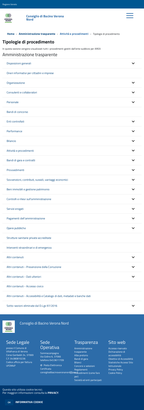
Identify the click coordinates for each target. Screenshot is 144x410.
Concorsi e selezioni (84, 366)
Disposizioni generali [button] (19, 63)
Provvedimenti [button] (15, 170)
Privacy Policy (115, 369)
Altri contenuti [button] (15, 257)
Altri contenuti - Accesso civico (25, 286)
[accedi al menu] (130, 17)
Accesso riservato (117, 348)
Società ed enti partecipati (88, 380)
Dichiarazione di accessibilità (116, 353)
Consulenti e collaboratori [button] (22, 92)
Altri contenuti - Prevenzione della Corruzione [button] (34, 267)
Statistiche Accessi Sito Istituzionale (120, 364)
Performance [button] (14, 131)
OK (9, 402)
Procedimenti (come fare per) (87, 374)
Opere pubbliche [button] (16, 228)
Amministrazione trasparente (37, 34)
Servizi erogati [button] (15, 209)
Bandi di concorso (17, 112)
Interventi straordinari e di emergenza (29, 248)
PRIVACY (53, 393)
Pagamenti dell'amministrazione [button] (26, 218)
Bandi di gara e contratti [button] (21, 160)
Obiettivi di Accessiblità (120, 359)
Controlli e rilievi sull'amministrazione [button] (29, 199)
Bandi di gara (81, 359)
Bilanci (77, 362)
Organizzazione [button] (16, 83)
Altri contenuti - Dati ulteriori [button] (24, 277)
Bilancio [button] (11, 141)
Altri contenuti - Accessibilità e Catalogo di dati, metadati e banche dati (49, 296)
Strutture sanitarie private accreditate (29, 238)
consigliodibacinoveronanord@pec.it (59, 372)
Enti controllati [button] (15, 121)
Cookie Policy (115, 373)
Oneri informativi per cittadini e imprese (30, 73)
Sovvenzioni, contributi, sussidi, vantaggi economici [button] (37, 180)
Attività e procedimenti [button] (20, 151)
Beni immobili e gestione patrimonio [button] (28, 189)
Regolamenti (81, 369)
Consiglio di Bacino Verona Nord (45, 18)
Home (10, 34)
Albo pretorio (81, 355)
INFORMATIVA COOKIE (29, 402)
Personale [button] (13, 102)
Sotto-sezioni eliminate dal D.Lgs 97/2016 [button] (32, 306)
